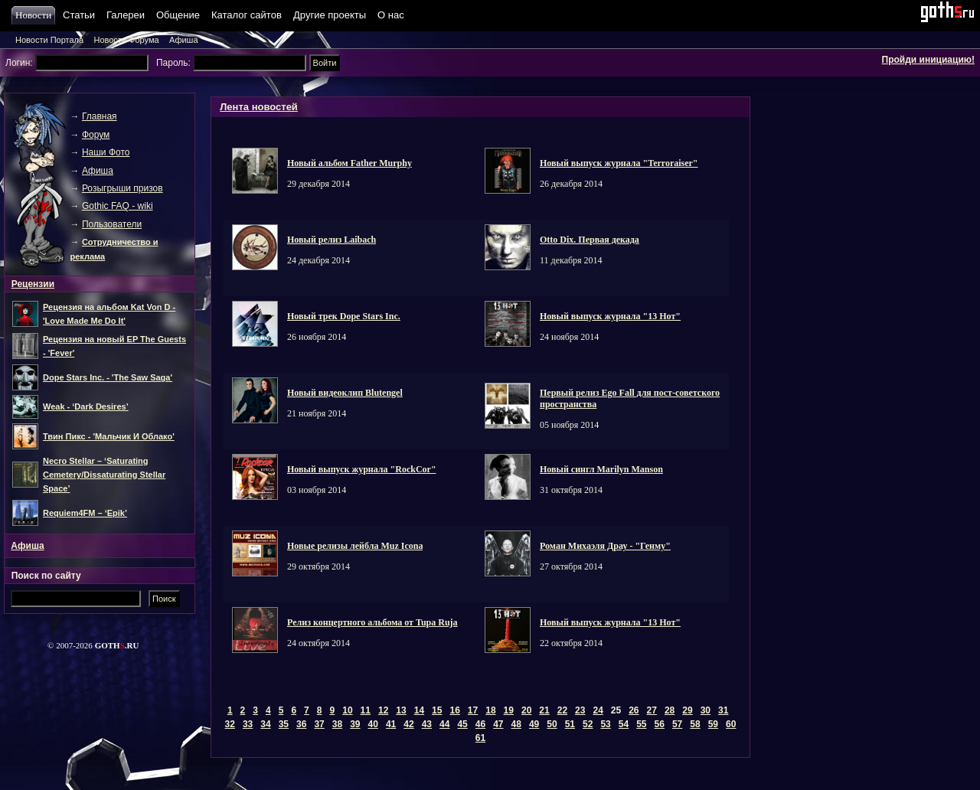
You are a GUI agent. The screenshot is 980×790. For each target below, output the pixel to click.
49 (534, 724)
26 (634, 710)
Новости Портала (49, 39)
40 (373, 724)
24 (598, 710)
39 (355, 724)
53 (605, 724)
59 (713, 724)
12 (383, 710)
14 (419, 710)
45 (462, 724)
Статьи (79, 15)
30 (705, 710)
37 (319, 724)
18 (490, 710)
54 (624, 724)
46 (480, 724)
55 (641, 724)
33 (248, 724)
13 (401, 710)
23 (580, 710)
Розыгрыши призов (122, 188)
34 (265, 724)
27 (652, 710)
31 (723, 710)
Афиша (183, 39)
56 (660, 724)
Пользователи (112, 224)
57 (677, 724)
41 (391, 724)
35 (284, 724)
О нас (390, 15)
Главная (99, 116)
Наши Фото (106, 152)
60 (731, 724)
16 (454, 710)
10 (347, 710)
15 (437, 710)
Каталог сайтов (246, 15)
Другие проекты (329, 15)
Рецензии (32, 284)
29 (687, 710)
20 (526, 710)
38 (337, 724)
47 (498, 724)
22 (562, 710)
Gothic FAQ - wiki (117, 206)
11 (366, 710)
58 (695, 724)
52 (588, 724)
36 (301, 724)
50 (552, 724)
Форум (95, 134)
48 (516, 724)
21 (544, 710)
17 (473, 710)
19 (509, 710)
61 (480, 738)
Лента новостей (259, 107)
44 (444, 724)
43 (427, 724)
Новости (35, 14)
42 (408, 724)
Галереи (125, 15)
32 (230, 724)
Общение (178, 15)
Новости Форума (125, 39)
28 (670, 710)
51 (570, 724)
